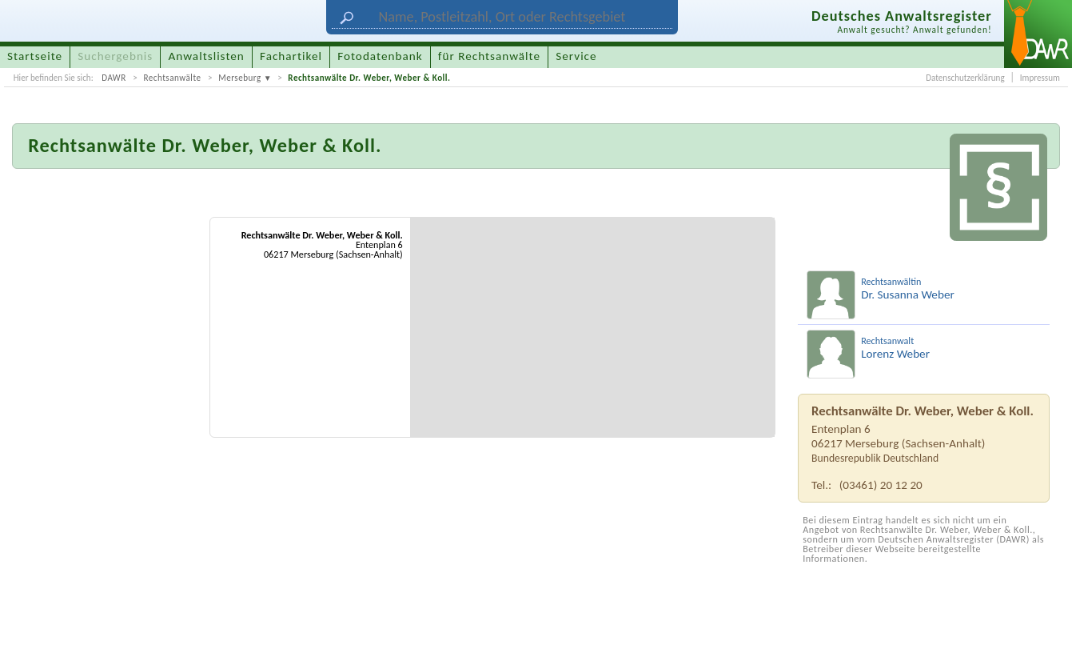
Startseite (34, 56)
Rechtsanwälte (172, 77)
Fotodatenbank (379, 56)
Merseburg (239, 77)
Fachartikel (291, 56)
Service (576, 56)
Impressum (1040, 77)
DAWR (114, 77)
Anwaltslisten (207, 56)
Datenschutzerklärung (965, 77)
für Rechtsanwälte (489, 56)
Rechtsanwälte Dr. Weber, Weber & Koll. (369, 77)
